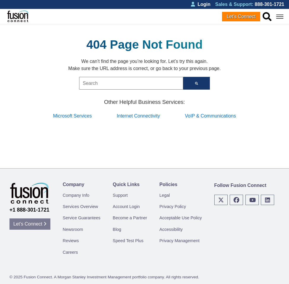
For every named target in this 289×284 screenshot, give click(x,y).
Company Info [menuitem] (76, 195)
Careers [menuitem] (70, 252)
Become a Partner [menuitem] (130, 217)
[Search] (196, 83)
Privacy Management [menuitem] (179, 240)
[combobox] (131, 83)
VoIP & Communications (210, 115)
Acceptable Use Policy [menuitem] (180, 217)
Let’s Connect (241, 16)
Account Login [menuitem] (126, 206)
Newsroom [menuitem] (73, 229)
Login (200, 4)
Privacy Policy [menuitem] (172, 206)
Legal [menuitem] (164, 195)
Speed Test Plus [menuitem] (128, 240)
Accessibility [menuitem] (171, 229)
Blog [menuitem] (117, 229)
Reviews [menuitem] (71, 240)
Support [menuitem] (120, 195)
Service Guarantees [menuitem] (81, 217)
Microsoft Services (72, 115)
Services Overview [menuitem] (80, 206)
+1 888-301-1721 (29, 210)
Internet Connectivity (138, 115)
